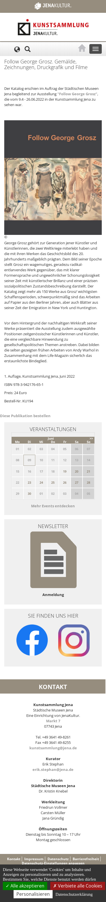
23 (29, 482)
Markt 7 (53, 720)
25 (53, 482)
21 (88, 471)
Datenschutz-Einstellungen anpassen (53, 863)
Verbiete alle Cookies (77, 886)
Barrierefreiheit (86, 859)
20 (76, 471)
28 (88, 482)
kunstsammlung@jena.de (53, 747)
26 (64, 482)
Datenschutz (58, 859)
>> (91, 438)
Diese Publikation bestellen (25, 415)
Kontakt (13, 859)
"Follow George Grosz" (77, 93)
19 (64, 471)
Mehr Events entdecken (53, 505)
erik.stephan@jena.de (53, 769)
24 (41, 482)
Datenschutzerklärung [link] (74, 894)
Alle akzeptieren (25, 886)
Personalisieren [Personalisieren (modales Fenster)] (33, 894)
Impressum (34, 859)
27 (76, 482)
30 (29, 493)
